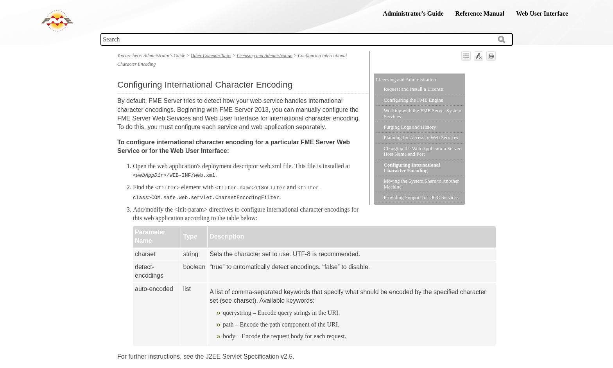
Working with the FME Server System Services (422, 113)
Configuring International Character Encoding (412, 167)
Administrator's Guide (413, 13)
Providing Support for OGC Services (421, 197)
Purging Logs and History (410, 127)
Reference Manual (479, 13)
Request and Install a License (413, 89)
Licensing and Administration (406, 80)
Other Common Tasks (211, 55)
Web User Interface (542, 13)
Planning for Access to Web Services (421, 137)
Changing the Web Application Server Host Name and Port (422, 151)
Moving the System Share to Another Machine (421, 183)
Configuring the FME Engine (413, 100)
